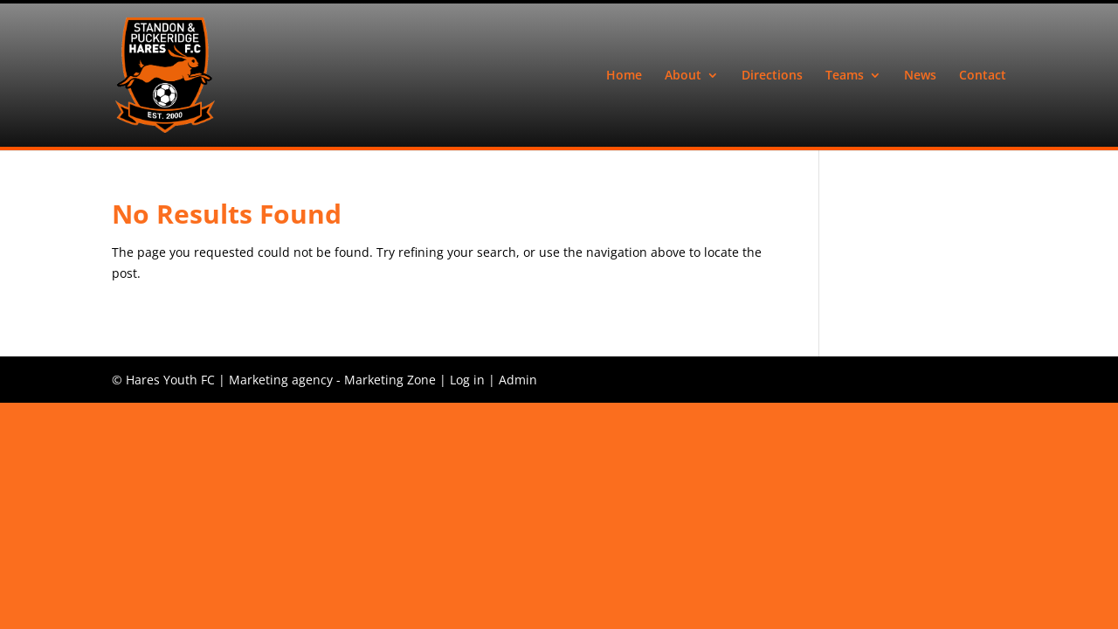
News (920, 76)
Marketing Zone (390, 379)
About (683, 76)
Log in (467, 379)
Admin (518, 379)
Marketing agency (281, 379)
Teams (844, 76)
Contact (982, 76)
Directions (772, 76)
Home (624, 76)
